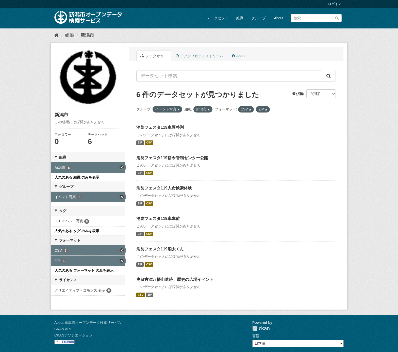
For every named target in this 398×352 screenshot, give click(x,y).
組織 (239, 18)
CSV (149, 142)
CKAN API (62, 329)
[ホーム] (56, 35)
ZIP (140, 142)
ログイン (334, 4)
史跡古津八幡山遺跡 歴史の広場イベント (174, 279)
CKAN (261, 328)
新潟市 (87, 35)
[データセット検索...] (229, 76)
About (278, 18)
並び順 (297, 94)
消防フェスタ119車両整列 (160, 127)
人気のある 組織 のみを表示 (77, 177)
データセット (217, 18)
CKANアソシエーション (73, 335)
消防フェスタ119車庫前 (158, 218)
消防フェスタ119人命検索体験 (164, 188)
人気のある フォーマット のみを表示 (84, 270)
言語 (255, 336)
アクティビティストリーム (199, 56)
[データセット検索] (316, 18)
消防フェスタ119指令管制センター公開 (172, 158)
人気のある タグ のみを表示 (77, 231)
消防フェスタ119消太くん (160, 249)
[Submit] (337, 17)
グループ (259, 18)
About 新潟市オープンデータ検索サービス (87, 323)
